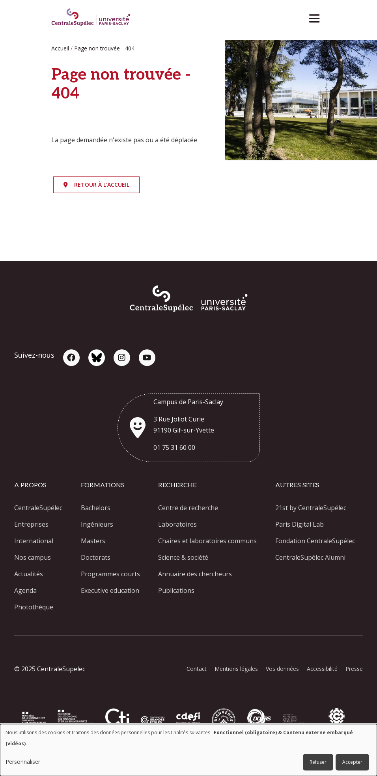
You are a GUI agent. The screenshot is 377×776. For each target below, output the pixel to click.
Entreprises (31, 524)
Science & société (183, 557)
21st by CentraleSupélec (310, 507)
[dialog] (188, 750)
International (33, 541)
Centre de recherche (188, 507)
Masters (93, 541)
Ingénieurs (97, 524)
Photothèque (33, 607)
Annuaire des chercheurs (195, 574)
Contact (197, 668)
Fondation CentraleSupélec (315, 541)
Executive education (110, 590)
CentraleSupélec (38, 507)
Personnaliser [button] (23, 761)
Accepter (352, 762)
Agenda (25, 590)
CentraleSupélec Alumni (310, 557)
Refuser (318, 762)
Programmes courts (110, 574)
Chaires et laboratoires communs (207, 541)
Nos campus (32, 557)
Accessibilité (322, 668)
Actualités (28, 574)
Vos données (282, 668)
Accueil (60, 48)
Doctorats (95, 557)
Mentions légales (236, 668)
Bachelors (95, 507)
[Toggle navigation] (317, 16)
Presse (354, 668)
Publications (176, 590)
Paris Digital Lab (299, 524)
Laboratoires (177, 524)
